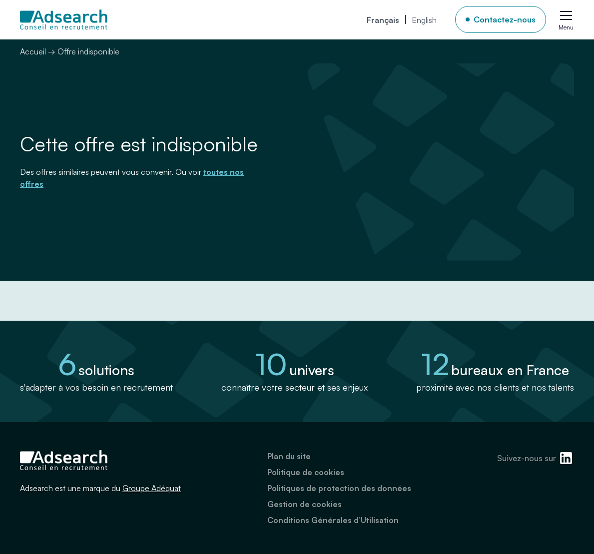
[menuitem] (383, 19)
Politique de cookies (305, 472)
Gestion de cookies (304, 504)
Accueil (33, 51)
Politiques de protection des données (339, 488)
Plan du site (289, 456)
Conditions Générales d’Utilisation (333, 520)
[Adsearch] (63, 19)
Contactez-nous (505, 19)
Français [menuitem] (383, 20)
